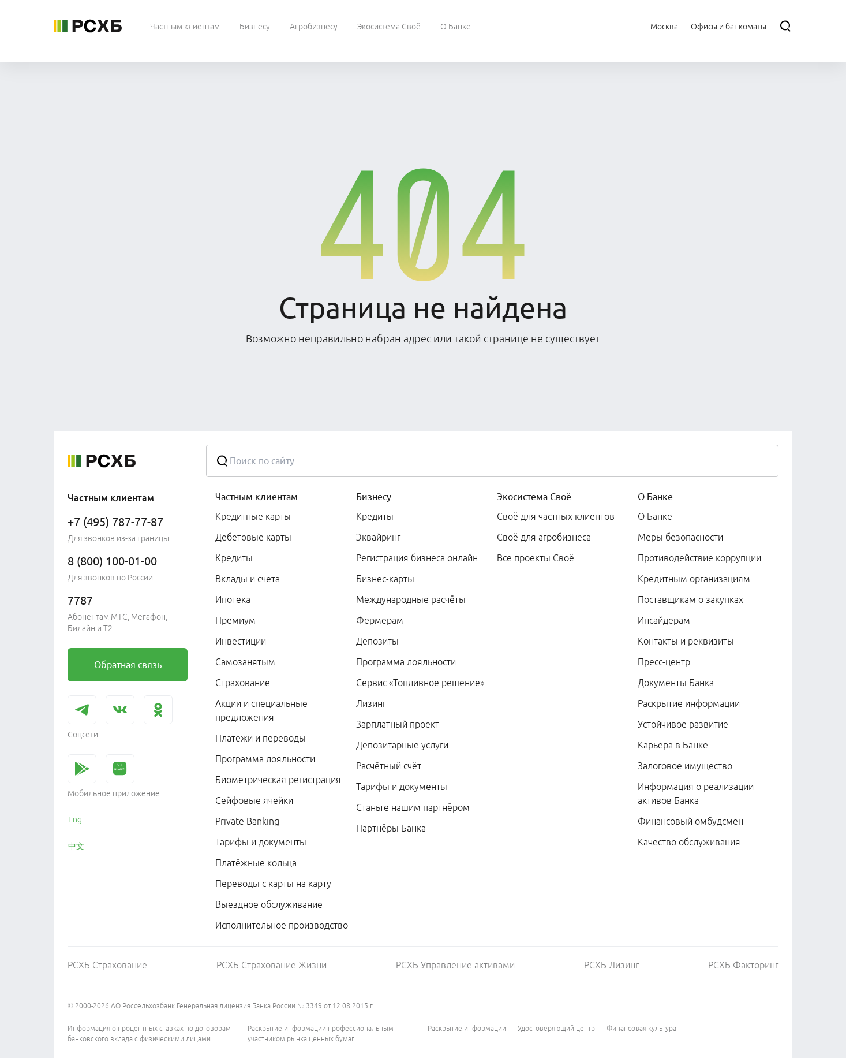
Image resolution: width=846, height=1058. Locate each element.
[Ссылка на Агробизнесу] (313, 26)
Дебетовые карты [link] (253, 537)
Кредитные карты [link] (253, 516)
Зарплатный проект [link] (397, 724)
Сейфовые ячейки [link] (254, 800)
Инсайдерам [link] (664, 620)
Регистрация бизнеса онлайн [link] (417, 558)
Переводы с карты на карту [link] (273, 883)
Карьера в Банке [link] (673, 745)
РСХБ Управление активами (455, 965)
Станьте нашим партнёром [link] (413, 807)
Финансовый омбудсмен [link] (690, 821)
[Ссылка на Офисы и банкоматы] (728, 25)
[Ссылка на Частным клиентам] (185, 26)
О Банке (655, 496)
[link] (128, 664)
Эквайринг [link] (378, 537)
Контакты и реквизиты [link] (686, 641)
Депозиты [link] (377, 641)
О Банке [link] (655, 516)
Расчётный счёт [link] (388, 766)
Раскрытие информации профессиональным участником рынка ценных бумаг (321, 1033)
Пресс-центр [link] (664, 662)
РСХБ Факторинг (743, 965)
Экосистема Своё (534, 496)
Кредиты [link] (234, 558)
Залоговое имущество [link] (685, 766)
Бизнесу (373, 496)
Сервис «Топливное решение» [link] (420, 682)
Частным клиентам (256, 496)
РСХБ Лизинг (611, 965)
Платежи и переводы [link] (260, 738)
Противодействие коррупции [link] (699, 558)
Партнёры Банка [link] (391, 828)
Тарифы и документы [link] (260, 842)
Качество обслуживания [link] (689, 842)
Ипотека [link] (232, 599)
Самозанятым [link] (245, 662)
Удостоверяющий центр (556, 1028)
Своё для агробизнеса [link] (544, 537)
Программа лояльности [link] (265, 759)
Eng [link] (75, 819)
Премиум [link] (235, 620)
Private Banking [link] (247, 821)
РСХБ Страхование (107, 965)
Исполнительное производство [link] (281, 925)
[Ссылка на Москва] (664, 25)
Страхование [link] (242, 682)
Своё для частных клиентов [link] (556, 516)
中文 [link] (76, 846)
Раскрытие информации (467, 1028)
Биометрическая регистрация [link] (278, 779)
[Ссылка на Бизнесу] (255, 26)
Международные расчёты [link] (411, 599)
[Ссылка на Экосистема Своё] (389, 26)
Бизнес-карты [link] (385, 578)
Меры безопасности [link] (680, 537)
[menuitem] (185, 26)
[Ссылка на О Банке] (456, 26)
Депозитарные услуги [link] (402, 745)
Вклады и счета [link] (247, 578)
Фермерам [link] (379, 620)
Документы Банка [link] (676, 682)
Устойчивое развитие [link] (683, 724)
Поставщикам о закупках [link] (690, 599)
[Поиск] (785, 26)
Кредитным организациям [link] (694, 578)
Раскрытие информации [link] (689, 703)
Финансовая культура (641, 1028)
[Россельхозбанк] (88, 26)
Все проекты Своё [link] (535, 558)
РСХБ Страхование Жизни (271, 965)
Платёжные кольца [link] (256, 863)
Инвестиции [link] (240, 641)
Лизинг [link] (371, 703)
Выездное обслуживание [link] (269, 904)
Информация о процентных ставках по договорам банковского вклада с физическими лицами (149, 1033)
